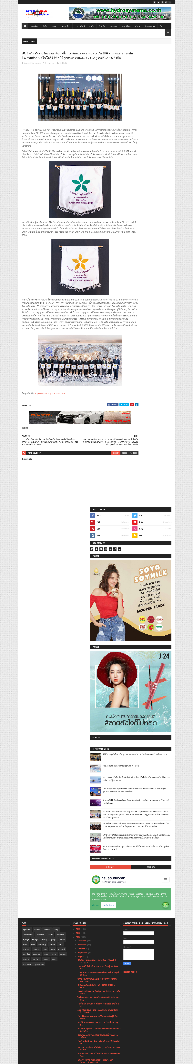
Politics (62, 545)
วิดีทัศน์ (45, 565)
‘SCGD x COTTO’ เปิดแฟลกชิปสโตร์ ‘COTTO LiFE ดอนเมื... (97, 795)
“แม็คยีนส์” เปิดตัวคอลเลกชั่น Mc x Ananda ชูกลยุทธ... (97, 801)
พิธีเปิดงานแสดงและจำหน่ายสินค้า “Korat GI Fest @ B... (96, 567)
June (80, 1006)
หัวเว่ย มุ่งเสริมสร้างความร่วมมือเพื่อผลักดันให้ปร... (97, 826)
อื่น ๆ (162, 25)
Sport (33, 550)
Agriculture (27, 535)
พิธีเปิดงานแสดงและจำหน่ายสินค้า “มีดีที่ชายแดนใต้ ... (98, 955)
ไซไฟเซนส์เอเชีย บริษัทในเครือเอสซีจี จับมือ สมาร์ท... (98, 604)
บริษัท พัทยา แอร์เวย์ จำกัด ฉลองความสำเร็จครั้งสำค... (98, 880)
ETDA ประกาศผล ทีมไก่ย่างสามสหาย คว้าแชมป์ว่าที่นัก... (97, 905)
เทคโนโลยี (80, 25)
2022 (78, 1035)
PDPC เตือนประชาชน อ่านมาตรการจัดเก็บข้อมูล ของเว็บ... (98, 843)
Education (47, 535)
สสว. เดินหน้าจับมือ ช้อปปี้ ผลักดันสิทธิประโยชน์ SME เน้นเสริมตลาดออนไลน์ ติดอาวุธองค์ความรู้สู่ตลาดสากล (154, 251)
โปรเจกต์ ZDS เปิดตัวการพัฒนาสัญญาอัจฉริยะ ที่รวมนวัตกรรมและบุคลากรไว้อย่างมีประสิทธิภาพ (154, 274)
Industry (44, 545)
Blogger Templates (58, 1060)
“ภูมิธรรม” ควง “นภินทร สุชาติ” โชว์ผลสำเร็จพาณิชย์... (97, 874)
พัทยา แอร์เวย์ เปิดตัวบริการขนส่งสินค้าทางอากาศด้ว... (98, 723)
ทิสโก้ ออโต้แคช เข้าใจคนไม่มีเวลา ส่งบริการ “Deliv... (96, 996)
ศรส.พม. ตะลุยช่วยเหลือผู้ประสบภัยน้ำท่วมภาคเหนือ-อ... (97, 642)
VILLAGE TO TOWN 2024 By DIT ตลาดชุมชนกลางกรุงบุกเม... (98, 758)
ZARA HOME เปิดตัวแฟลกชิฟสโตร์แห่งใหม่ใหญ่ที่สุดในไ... (98, 579)
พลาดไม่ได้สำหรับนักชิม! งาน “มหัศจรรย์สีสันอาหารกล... (97, 586)
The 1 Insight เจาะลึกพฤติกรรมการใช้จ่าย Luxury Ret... (98, 886)
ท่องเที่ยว (66, 25)
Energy (56, 535)
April (80, 1014)
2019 (78, 1047)
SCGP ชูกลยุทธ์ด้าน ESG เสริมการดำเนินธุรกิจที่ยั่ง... (97, 735)
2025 (78, 538)
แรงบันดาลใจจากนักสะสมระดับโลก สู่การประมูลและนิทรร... (98, 710)
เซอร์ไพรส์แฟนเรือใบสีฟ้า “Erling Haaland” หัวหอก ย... (97, 984)
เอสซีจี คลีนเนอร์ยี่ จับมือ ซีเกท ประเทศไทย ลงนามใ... (97, 917)
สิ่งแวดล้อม (150, 25)
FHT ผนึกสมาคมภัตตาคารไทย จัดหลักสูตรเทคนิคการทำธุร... (98, 704)
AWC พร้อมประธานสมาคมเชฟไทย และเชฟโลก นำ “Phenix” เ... (97, 617)
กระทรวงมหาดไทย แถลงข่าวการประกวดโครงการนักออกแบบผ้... (95, 667)
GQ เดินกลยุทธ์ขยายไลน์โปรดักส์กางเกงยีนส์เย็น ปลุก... (98, 949)
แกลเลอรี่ (61, 555)
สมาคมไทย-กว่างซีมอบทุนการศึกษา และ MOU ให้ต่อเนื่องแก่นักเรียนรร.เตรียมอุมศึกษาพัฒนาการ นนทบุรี (155, 333)
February (82, 1022)
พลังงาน (63, 560)
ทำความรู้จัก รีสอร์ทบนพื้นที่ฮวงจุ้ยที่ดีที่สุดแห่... (97, 978)
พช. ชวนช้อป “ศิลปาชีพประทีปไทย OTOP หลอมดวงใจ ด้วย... (98, 961)
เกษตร (55, 25)
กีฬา (45, 25)
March (81, 1018)
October (82, 554)
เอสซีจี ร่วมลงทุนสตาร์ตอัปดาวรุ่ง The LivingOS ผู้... (97, 943)
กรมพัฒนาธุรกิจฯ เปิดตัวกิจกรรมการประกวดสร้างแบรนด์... (98, 635)
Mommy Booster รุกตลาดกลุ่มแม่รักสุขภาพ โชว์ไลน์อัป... (97, 808)
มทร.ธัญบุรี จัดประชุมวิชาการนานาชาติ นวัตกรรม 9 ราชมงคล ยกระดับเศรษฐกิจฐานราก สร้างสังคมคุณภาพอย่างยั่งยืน (155, 262)
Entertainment (27, 540)
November (82, 550)
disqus (107, 470)
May (80, 1010)
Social (25, 550)
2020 (78, 1043)
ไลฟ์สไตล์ (126, 25)
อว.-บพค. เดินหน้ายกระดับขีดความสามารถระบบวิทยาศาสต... (98, 783)
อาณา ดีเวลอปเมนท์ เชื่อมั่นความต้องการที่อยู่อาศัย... (96, 698)
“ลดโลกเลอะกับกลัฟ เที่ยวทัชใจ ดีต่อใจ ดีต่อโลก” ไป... (98, 611)
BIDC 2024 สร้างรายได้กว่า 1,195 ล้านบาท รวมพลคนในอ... (98, 654)
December (82, 546)
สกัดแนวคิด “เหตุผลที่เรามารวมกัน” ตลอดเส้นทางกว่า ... (98, 930)
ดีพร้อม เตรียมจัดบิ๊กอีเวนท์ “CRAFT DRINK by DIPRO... (96, 592)
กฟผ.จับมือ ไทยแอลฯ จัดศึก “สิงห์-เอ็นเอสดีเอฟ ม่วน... (97, 770)
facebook (116, 470)
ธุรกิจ (91, 25)
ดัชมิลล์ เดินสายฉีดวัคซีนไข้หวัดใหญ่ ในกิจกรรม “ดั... (98, 849)
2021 (78, 1039)
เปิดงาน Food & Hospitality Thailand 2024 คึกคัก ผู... (98, 741)
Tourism (52, 550)
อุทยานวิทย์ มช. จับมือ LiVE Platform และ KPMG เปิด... (98, 820)
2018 (78, 1051)
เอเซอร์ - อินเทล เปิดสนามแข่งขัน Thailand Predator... (96, 868)
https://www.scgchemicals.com (50, 408)
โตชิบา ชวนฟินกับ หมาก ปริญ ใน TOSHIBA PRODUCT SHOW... (96, 717)
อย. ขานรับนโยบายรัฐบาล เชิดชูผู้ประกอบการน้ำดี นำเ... (97, 967)
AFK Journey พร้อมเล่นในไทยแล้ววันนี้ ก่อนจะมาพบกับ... (98, 855)
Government (60, 540)
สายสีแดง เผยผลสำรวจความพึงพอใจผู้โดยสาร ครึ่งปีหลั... (97, 729)
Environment (40, 540)
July (80, 1002)
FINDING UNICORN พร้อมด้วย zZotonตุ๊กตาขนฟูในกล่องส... (98, 777)
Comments (160, 352)
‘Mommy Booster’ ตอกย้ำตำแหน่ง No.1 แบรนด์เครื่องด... (97, 814)
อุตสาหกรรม (39, 570)
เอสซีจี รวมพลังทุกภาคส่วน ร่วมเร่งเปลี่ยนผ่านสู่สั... (97, 629)
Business (37, 535)
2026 (78, 534)
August (81, 562)
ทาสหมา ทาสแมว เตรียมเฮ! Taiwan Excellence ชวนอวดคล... (98, 990)
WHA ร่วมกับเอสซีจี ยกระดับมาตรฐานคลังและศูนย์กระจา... (98, 936)
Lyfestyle (53, 545)
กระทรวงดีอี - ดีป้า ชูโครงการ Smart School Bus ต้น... (98, 660)
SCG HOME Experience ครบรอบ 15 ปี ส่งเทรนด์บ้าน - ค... (97, 924)
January (81, 1026)
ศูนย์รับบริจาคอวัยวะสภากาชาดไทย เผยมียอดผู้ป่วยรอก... (97, 836)
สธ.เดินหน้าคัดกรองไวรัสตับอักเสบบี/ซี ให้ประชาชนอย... (98, 764)
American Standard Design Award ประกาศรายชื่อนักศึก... (98, 598)
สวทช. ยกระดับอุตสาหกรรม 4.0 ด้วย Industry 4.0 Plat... (97, 692)
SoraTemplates (35, 1060)
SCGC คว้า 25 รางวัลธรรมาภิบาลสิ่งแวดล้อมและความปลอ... (98, 673)
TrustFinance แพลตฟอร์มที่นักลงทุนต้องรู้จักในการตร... (97, 623)
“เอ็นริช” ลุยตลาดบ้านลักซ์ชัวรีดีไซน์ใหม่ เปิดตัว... (97, 893)
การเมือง (35, 25)
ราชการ (113, 25)
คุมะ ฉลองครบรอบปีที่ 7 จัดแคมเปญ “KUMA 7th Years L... (97, 789)
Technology (42, 550)
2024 (78, 543)
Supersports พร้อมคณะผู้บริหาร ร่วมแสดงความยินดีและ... (98, 748)
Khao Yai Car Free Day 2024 (89, 831)
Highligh (26, 545)
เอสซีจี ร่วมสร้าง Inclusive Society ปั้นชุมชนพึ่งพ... (97, 911)
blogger (99, 470)
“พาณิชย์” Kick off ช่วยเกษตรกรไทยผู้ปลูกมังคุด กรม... (97, 573)
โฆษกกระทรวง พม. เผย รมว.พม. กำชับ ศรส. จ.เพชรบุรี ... (96, 685)
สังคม (137, 25)
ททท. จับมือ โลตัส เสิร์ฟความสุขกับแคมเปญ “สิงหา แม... (98, 899)
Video (60, 550)
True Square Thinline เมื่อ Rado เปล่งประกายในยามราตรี (98, 861)
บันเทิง (102, 25)
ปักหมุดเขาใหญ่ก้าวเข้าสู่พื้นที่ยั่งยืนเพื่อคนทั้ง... (97, 753)
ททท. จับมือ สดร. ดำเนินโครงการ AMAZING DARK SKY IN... (98, 974)
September (83, 558)
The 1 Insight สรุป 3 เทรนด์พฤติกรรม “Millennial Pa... (98, 648)
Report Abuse (130, 577)
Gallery (50, 540)
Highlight (63, 68)
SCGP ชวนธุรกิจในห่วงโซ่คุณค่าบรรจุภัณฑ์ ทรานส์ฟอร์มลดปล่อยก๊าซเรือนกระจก (153, 228)
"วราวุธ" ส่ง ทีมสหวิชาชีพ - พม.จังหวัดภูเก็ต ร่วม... (96, 679)
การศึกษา (36, 555)
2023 (78, 1031)
